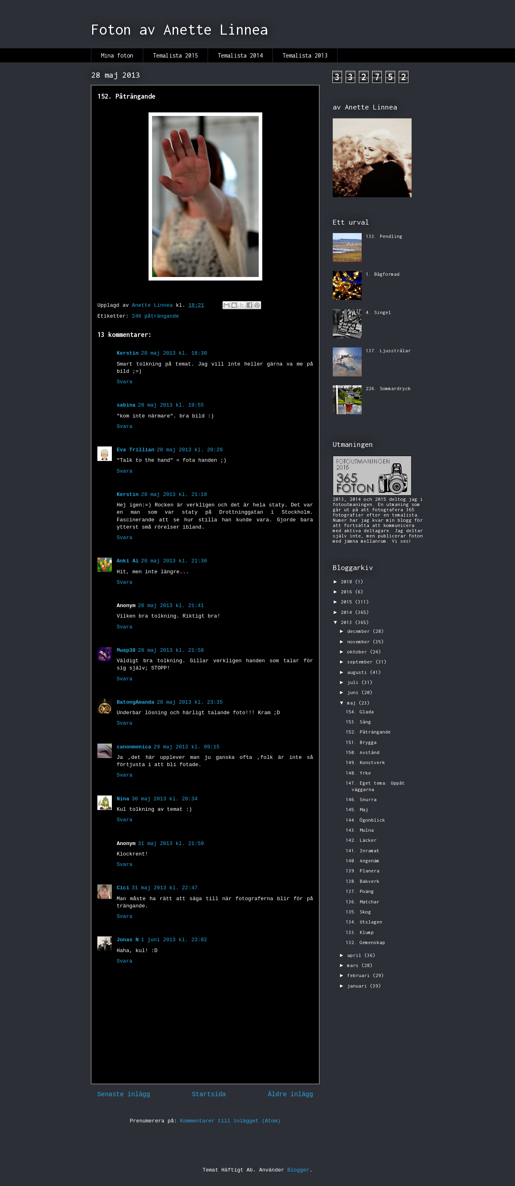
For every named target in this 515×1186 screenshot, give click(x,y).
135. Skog (358, 911)
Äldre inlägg (290, 1094)
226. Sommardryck (388, 388)
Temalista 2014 (240, 55)
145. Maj (357, 809)
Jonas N (128, 940)
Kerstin (128, 353)
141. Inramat (362, 850)
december (360, 631)
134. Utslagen (364, 921)
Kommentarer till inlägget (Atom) (230, 1121)
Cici (123, 888)
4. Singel (378, 312)
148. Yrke (358, 772)
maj (352, 702)
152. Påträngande (368, 731)
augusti (358, 672)
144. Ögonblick (365, 819)
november (360, 641)
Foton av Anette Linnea (179, 29)
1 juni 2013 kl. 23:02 (174, 940)
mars (354, 965)
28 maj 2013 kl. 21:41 (171, 606)
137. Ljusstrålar (388, 350)
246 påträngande (155, 316)
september (361, 661)
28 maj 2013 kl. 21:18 (174, 495)
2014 (348, 612)
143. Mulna (360, 830)
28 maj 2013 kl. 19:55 (171, 405)
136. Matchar (362, 901)
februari (360, 975)
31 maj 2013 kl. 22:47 (165, 888)
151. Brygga (361, 742)
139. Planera (362, 870)
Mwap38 (126, 650)
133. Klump (360, 932)
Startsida (209, 1094)
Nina (123, 799)
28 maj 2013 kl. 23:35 (190, 702)
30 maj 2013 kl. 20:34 (165, 799)
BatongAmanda (135, 702)
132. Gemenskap (365, 942)
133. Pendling (384, 236)
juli (354, 682)
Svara (124, 382)
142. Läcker (361, 840)
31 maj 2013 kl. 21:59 (171, 844)
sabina (126, 405)
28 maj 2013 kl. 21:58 (171, 650)
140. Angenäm (362, 860)
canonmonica (134, 747)
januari (358, 985)
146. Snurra (361, 799)
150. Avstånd (362, 752)
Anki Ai (128, 561)
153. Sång (358, 721)
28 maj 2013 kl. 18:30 (174, 353)
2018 (348, 581)
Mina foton (117, 55)
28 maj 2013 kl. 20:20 (190, 450)
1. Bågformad (383, 274)
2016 (348, 591)
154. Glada (360, 711)
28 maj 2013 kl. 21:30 (174, 561)
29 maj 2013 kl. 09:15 (187, 747)
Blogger (298, 1170)
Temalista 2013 (305, 55)
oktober (358, 651)
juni (354, 692)
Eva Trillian (135, 450)
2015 (348, 601)
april (355, 955)
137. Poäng (360, 891)
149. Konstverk (365, 762)
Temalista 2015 (175, 55)
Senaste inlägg (123, 1094)
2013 (348, 622)
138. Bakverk (362, 881)
